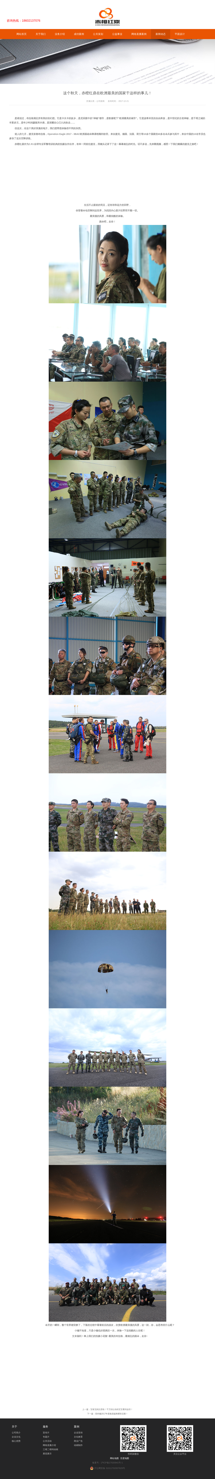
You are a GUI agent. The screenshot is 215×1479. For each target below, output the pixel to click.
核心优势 (16, 1441)
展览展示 (47, 1453)
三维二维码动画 (50, 1449)
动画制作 (78, 1445)
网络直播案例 (138, 34)
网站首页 (21, 34)
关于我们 (41, 34)
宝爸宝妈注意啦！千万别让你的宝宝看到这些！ (111, 1409)
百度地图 (124, 1458)
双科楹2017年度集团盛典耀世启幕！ (111, 1414)
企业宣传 (78, 1432)
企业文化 (16, 1437)
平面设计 (180, 34)
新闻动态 (161, 34)
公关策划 (98, 34)
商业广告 (78, 1441)
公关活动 (47, 1441)
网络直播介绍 (49, 1445)
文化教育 (78, 1437)
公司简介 (16, 1432)
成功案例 (79, 34)
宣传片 (46, 1432)
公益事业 (117, 34)
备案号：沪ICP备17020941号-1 (107, 1462)
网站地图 (114, 1458)
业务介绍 (60, 34)
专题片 (46, 1437)
